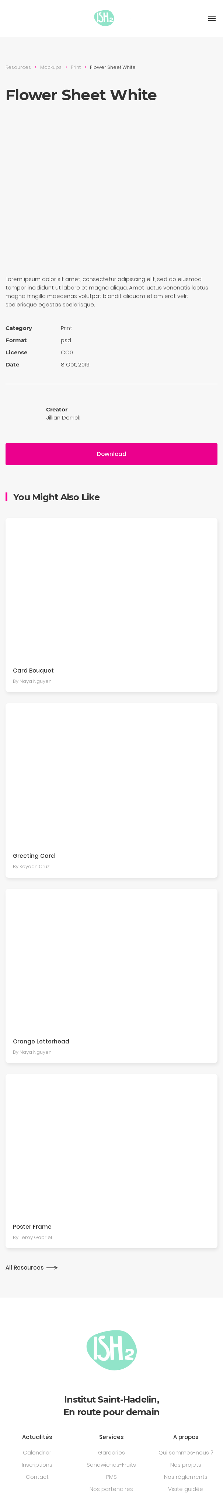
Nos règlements (186, 1477)
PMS (111, 1477)
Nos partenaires (111, 1489)
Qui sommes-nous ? (185, 1452)
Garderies (111, 1452)
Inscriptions (37, 1464)
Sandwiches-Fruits (111, 1464)
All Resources (24, 1267)
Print (76, 67)
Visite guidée (185, 1489)
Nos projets (185, 1464)
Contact (37, 1477)
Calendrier (37, 1452)
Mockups (51, 67)
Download (111, 454)
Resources (18, 67)
